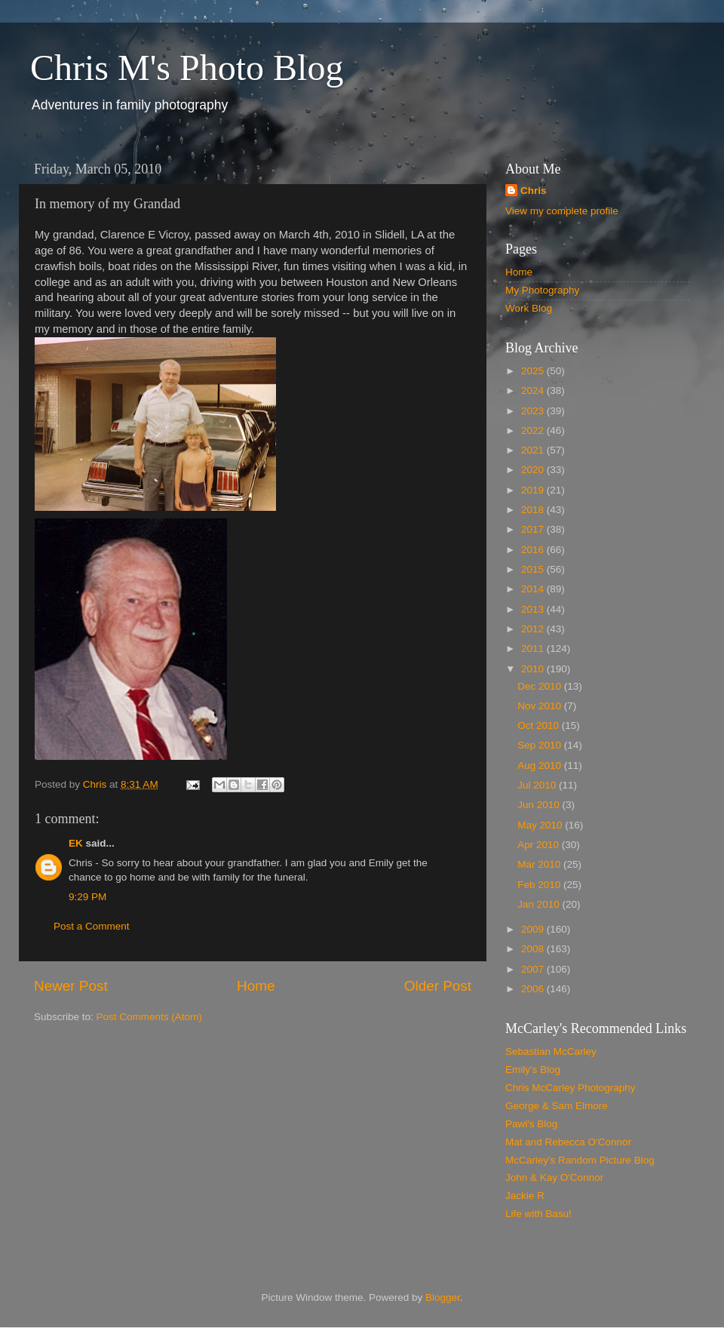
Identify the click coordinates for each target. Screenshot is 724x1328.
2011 (534, 648)
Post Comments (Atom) (149, 1016)
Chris (533, 190)
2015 (534, 569)
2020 (534, 469)
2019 (534, 490)
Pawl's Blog (531, 1124)
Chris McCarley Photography (570, 1087)
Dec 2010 (540, 686)
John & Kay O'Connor (554, 1177)
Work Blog (528, 308)
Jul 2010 (538, 785)
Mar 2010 (540, 864)
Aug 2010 (540, 765)
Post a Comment (92, 926)
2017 (534, 529)
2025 (534, 371)
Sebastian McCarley (551, 1051)
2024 (534, 390)
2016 (534, 549)
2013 (534, 609)
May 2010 (541, 825)
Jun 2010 (539, 804)
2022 (534, 430)
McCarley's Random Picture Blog (580, 1160)
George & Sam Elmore (556, 1105)
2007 (534, 969)
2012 (534, 629)
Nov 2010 (540, 706)
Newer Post (71, 986)
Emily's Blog (532, 1069)
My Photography (542, 290)
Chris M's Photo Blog (186, 68)
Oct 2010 (539, 725)
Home (256, 986)
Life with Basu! (538, 1213)
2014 (534, 589)
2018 (534, 509)
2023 (534, 411)
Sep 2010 (540, 745)
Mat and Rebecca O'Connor (568, 1142)
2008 (534, 948)
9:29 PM (87, 896)
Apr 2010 (539, 844)
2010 (534, 669)
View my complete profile (561, 211)
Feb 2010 (540, 884)
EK (76, 843)
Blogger (442, 1297)
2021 (534, 450)
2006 (534, 988)
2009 (534, 929)
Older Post (437, 986)
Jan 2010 (539, 904)
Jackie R (525, 1195)
